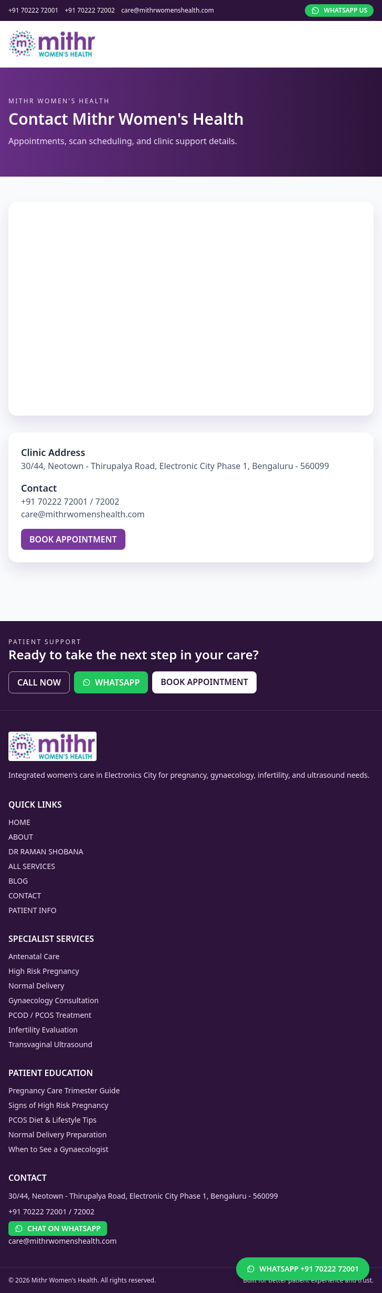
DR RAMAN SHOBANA (45, 851)
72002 (108, 501)
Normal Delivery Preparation (57, 1134)
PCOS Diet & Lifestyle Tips (52, 1120)
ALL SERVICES (31, 866)
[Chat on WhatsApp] (302, 1268)
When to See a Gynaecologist (58, 1149)
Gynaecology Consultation (53, 1000)
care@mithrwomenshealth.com (167, 10)
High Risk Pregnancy (43, 971)
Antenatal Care (33, 956)
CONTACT (24, 895)
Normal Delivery (36, 986)
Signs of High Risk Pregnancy (58, 1105)
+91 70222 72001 (33, 10)
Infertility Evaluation (43, 1030)
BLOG (18, 881)
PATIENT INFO (32, 910)
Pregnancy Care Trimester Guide (64, 1090)
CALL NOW (39, 682)
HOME (19, 822)
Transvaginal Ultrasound (50, 1044)
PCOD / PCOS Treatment (49, 1015)
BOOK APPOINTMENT (73, 539)
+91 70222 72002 (89, 10)
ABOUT (20, 837)
